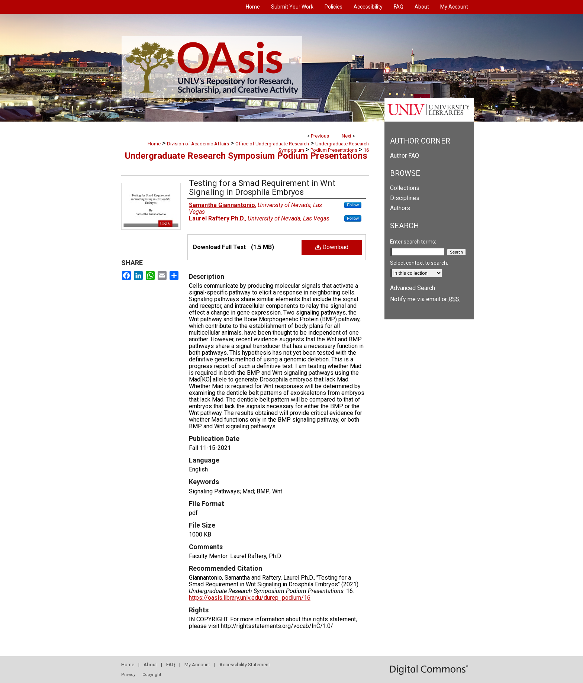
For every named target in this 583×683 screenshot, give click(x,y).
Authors (400, 208)
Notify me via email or (425, 299)
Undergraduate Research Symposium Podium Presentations (246, 156)
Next (346, 136)
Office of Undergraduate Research (272, 143)
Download (331, 247)
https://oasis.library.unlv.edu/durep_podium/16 (249, 597)
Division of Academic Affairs (198, 143)
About (150, 664)
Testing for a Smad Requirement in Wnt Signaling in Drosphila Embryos (262, 187)
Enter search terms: (413, 242)
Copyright (151, 674)
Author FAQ (404, 155)
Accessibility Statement (244, 664)
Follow (353, 205)
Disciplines (404, 198)
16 (366, 150)
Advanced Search (412, 287)
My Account (197, 664)
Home (154, 143)
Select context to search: (419, 263)
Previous (320, 136)
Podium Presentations (333, 150)
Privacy (128, 674)
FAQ (170, 664)
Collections (404, 187)
